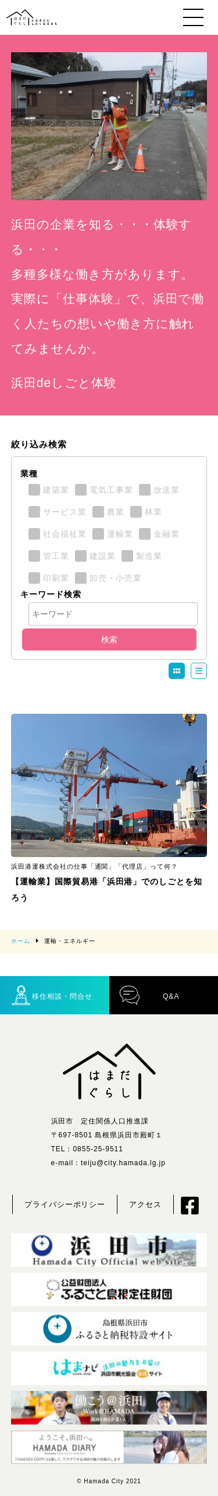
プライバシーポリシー (65, 1204)
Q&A (149, 994)
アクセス (145, 1204)
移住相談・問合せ (51, 994)
